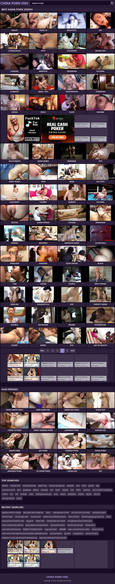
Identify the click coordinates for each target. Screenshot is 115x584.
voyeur (63, 494)
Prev (42, 351)
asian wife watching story (11, 529)
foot (72, 490)
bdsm (58, 490)
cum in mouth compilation (102, 490)
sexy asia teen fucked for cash (13, 521)
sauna (48, 512)
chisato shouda (97, 529)
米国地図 (62, 529)
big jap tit (29, 521)
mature (81, 494)
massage (44, 490)
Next (73, 351)
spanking (86, 490)
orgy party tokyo (51, 529)
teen (19, 490)
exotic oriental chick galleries (12, 525)
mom (84, 486)
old (17, 494)
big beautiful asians (58, 525)
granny (91, 486)
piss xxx (97, 494)
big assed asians (56, 533)
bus (11, 494)
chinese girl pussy (29, 486)
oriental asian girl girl (75, 525)
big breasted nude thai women (37, 525)
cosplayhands (78, 533)
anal (77, 486)
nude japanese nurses (61, 512)
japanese (70, 486)
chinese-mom (15, 486)
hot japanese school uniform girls (80, 521)
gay (97, 486)
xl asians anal (36, 517)
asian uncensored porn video (78, 529)
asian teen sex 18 (8, 490)
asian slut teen (73, 517)
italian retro (40, 521)
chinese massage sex (57, 486)
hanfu (108, 517)
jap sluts (67, 533)
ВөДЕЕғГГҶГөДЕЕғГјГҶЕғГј (32, 529)
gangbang (27, 490)
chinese (5, 486)
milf (51, 490)
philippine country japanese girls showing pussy (19, 538)
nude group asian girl (43, 494)
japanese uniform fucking (11, 512)
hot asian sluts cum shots (81, 512)
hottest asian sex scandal (56, 521)
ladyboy (65, 490)
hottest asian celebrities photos (54, 517)
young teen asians (99, 512)
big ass (88, 494)
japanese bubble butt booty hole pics (53, 538)
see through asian (21, 517)
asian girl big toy (8, 498)
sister (31, 494)
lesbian (35, 490)
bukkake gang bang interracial (93, 517)
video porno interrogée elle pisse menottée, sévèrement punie (24, 533)
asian (56, 494)
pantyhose (72, 494)
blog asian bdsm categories (33, 512)
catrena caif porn (92, 533)
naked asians (90, 525)
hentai (19, 498)
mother (5, 494)
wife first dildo (7, 517)
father (78, 490)
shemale (24, 494)
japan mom (42, 486)
